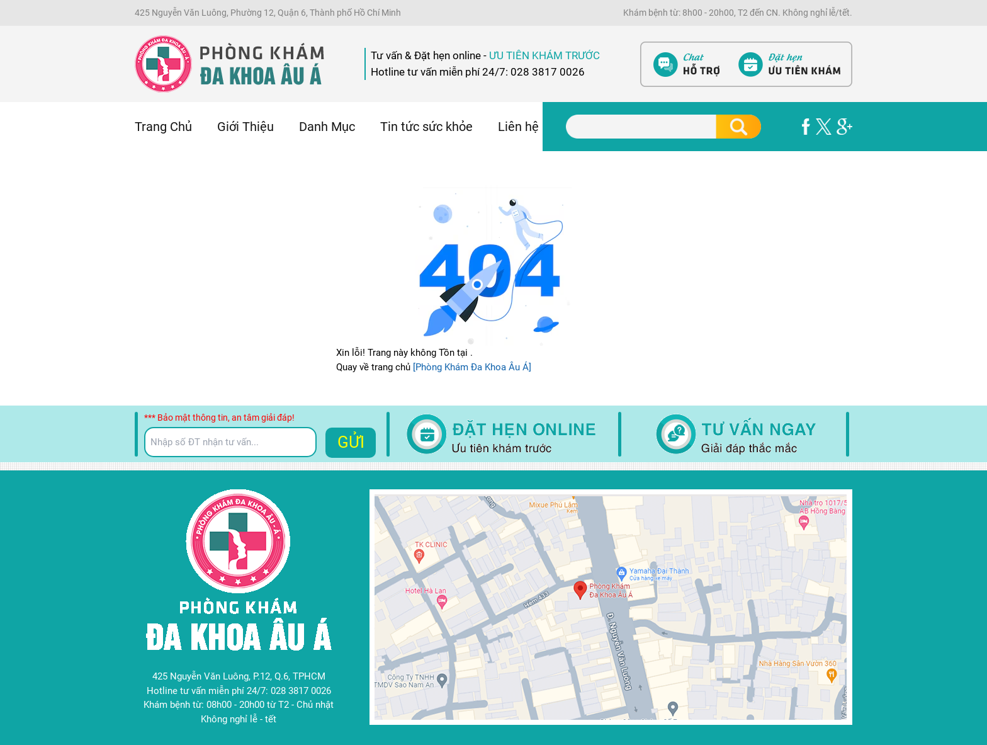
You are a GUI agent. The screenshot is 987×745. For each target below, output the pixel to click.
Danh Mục (327, 126)
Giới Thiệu (245, 126)
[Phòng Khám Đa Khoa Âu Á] (470, 367)
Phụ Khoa (20, 177)
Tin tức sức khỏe (426, 126)
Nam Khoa (22, 191)
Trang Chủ (163, 126)
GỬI (350, 442)
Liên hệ (518, 126)
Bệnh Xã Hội (26, 206)
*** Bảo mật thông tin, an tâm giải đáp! (219, 417)
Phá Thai (18, 219)
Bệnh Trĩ (17, 163)
